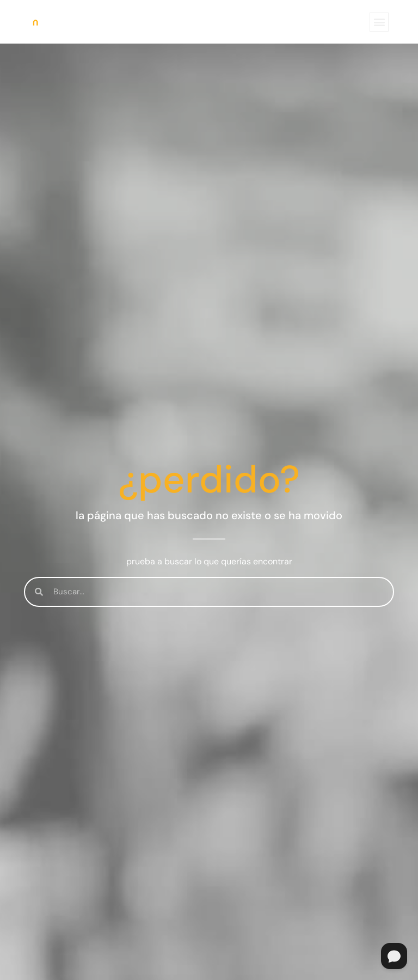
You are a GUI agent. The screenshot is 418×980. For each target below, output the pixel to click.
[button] (379, 22)
